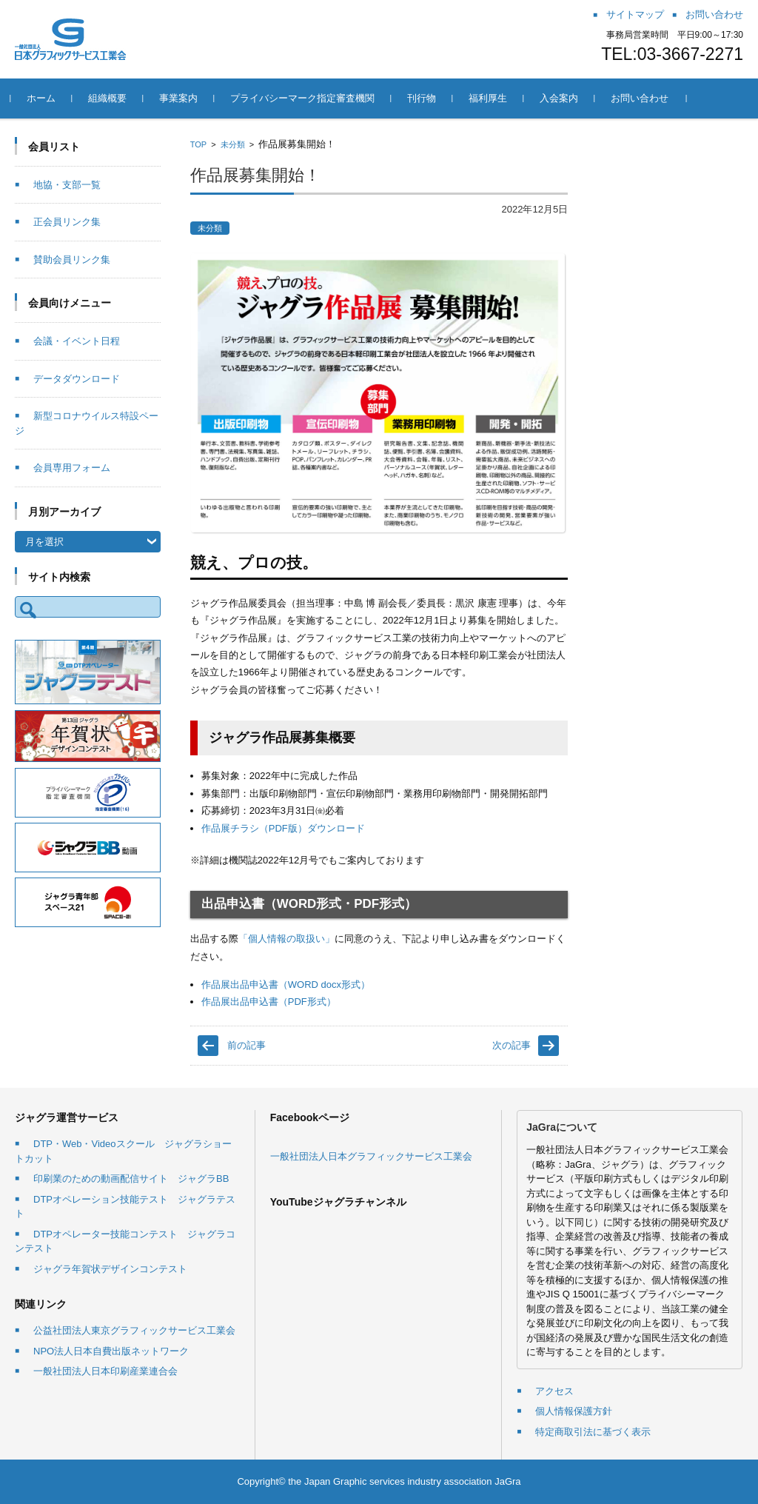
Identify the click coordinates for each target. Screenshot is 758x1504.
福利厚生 (492, 98)
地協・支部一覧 (67, 184)
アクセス (554, 1391)
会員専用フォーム (71, 467)
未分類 (233, 144)
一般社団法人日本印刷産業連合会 (105, 1371)
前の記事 (246, 1045)
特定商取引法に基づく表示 (593, 1431)
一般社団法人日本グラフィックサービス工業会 (371, 1156)
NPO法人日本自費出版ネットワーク (111, 1351)
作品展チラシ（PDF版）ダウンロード (283, 828)
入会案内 (563, 98)
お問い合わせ (644, 98)
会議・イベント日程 (76, 341)
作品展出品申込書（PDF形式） (268, 1001)
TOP (198, 144)
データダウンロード (76, 378)
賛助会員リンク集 (71, 259)
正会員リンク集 (67, 221)
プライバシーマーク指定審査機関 (307, 98)
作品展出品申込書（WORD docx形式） (285, 984)
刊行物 (426, 98)
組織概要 (112, 98)
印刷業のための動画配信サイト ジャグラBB (131, 1178)
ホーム (45, 98)
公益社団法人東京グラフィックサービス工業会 (134, 1330)
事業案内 (183, 98)
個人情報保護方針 (573, 1411)
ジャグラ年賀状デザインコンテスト (110, 1268)
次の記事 (511, 1045)
